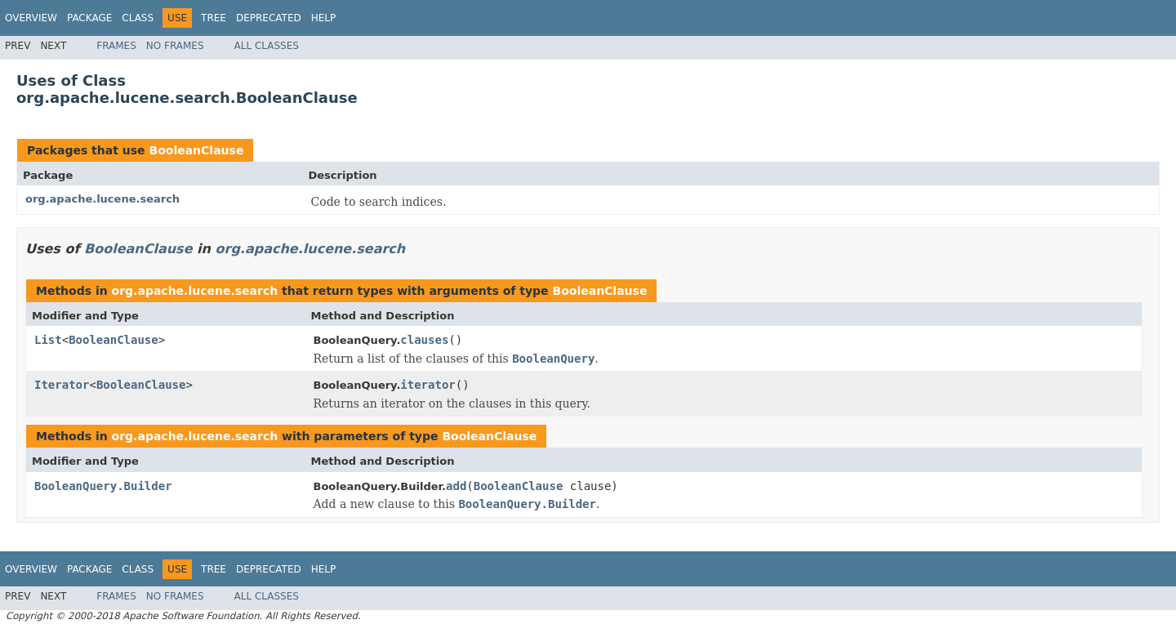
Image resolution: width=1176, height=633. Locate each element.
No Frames (175, 45)
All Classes (266, 45)
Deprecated (268, 18)
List (48, 339)
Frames (116, 45)
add (456, 486)
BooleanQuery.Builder (103, 486)
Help (323, 18)
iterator (427, 384)
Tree (213, 18)
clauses (424, 339)
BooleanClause (196, 150)
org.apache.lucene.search (102, 199)
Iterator (61, 384)
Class (138, 18)
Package (89, 18)
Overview (31, 18)
